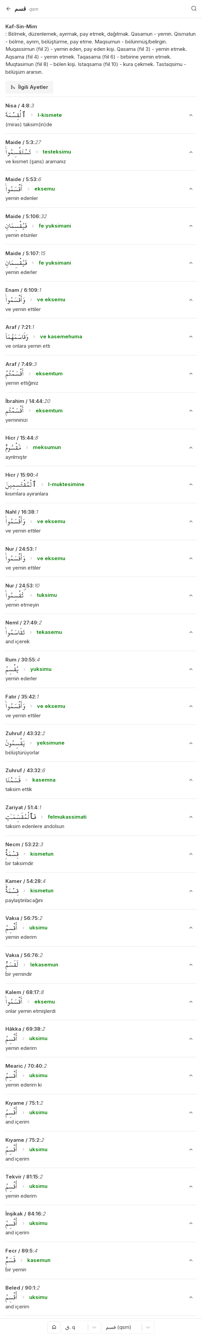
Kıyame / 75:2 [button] (22, 1140)
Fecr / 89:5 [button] (19, 1250)
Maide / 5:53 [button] (20, 179)
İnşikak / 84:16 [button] (23, 1213)
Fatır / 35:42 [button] (20, 696)
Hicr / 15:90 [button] (19, 475)
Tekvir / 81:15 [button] (21, 1176)
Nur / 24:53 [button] (19, 549)
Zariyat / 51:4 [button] (21, 807)
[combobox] (66, 1327)
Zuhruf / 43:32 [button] (22, 733)
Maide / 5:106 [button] (22, 216)
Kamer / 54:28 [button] (23, 881)
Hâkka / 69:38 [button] (22, 1029)
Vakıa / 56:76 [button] (21, 955)
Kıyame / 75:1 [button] (21, 1103)
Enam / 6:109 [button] (21, 290)
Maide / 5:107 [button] (22, 253)
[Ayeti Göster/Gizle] (191, 115)
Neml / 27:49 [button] (21, 622)
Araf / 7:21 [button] (17, 327)
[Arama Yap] (194, 8)
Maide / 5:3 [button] (19, 142)
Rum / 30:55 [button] (20, 659)
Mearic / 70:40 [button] (23, 1066)
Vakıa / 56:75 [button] (21, 918)
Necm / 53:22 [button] (21, 844)
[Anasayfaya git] (53, 1327)
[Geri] (8, 8)
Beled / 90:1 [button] (20, 1287)
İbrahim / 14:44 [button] (23, 401)
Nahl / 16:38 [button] (19, 512)
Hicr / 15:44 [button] (19, 438)
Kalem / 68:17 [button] (22, 992)
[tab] (29, 87)
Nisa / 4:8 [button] (17, 105)
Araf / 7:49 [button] (18, 364)
